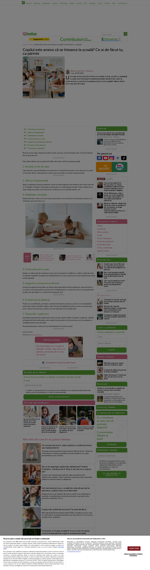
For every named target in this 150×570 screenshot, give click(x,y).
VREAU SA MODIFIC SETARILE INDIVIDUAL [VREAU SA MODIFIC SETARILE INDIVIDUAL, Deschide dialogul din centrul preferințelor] (133, 554)
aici (24, 560)
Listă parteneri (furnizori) (74, 551)
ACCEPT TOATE (134, 548)
